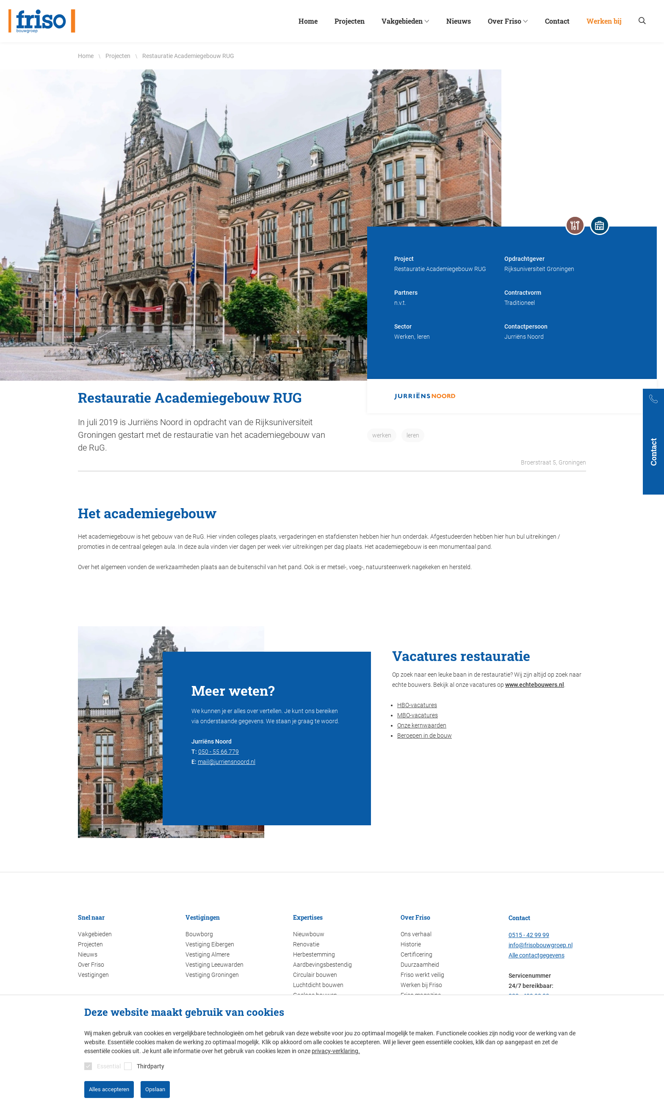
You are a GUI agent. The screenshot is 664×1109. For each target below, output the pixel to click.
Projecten (90, 944)
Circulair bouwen (315, 974)
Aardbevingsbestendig (322, 964)
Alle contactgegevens (536, 955)
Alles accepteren (109, 1089)
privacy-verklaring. (336, 1051)
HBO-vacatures (417, 705)
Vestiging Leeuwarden (214, 964)
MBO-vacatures (417, 715)
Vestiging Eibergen (209, 944)
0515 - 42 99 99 (529, 935)
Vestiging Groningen (212, 974)
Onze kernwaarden (421, 725)
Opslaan (155, 1089)
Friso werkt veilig (422, 974)
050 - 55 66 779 (218, 751)
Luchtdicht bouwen (318, 985)
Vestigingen (93, 974)
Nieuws (87, 954)
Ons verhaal (416, 934)
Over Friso (91, 964)
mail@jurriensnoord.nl (226, 761)
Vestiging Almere (207, 954)
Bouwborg (199, 934)
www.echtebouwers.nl (534, 684)
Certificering (416, 954)
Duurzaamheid (420, 964)
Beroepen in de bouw (424, 735)
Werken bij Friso (421, 985)
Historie (411, 944)
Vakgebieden (95, 934)
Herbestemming (314, 954)
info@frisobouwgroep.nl (541, 945)
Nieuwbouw (308, 934)
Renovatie (306, 944)
